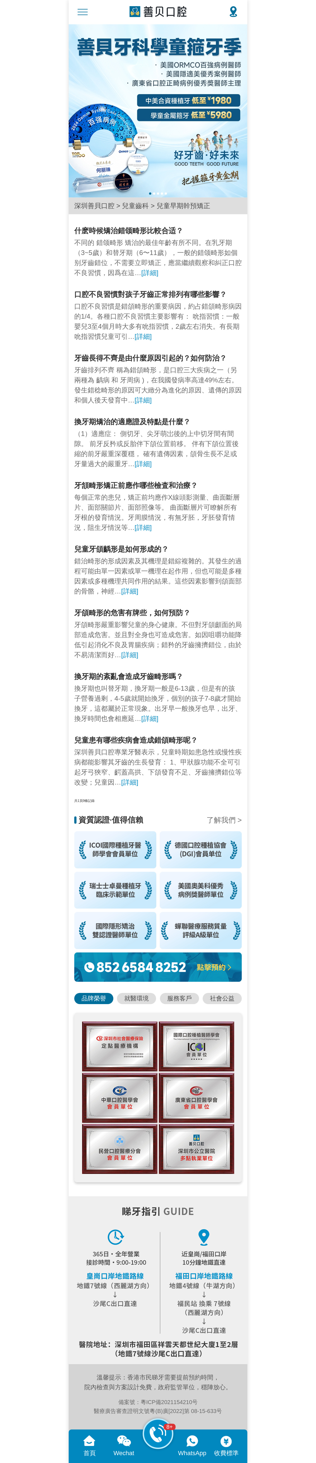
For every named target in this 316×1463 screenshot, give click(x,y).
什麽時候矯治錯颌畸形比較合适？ (128, 231)
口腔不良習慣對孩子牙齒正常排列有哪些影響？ (150, 294)
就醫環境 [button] (136, 998)
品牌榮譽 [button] (94, 998)
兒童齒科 (135, 205)
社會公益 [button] (222, 998)
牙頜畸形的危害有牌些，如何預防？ (132, 613)
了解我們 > (224, 820)
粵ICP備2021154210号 (169, 1402)
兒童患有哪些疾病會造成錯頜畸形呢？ (136, 740)
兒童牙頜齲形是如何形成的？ (121, 549)
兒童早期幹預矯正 (183, 205)
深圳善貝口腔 (94, 205)
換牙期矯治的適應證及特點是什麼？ (132, 422)
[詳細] (149, 273)
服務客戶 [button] (179, 998)
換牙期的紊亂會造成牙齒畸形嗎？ (128, 676)
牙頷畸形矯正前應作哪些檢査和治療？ (136, 485)
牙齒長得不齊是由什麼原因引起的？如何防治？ (150, 358)
